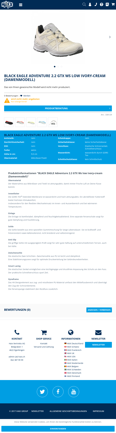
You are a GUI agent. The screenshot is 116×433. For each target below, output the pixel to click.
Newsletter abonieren (98, 345)
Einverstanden (58, 428)
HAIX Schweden (72, 369)
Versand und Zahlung (44, 346)
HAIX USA (69, 356)
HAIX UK (69, 353)
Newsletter (37, 411)
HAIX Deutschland (73, 343)
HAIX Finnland (72, 376)
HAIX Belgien (71, 366)
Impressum (98, 411)
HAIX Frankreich (72, 350)
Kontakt (43, 343)
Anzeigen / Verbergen (99, 310)
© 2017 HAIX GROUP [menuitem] (18, 411)
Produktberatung (77, 108)
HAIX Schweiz (71, 346)
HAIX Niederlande (73, 363)
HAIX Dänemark (72, 373)
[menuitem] (18, 5)
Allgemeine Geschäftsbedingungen (68, 411)
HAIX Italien (70, 360)
